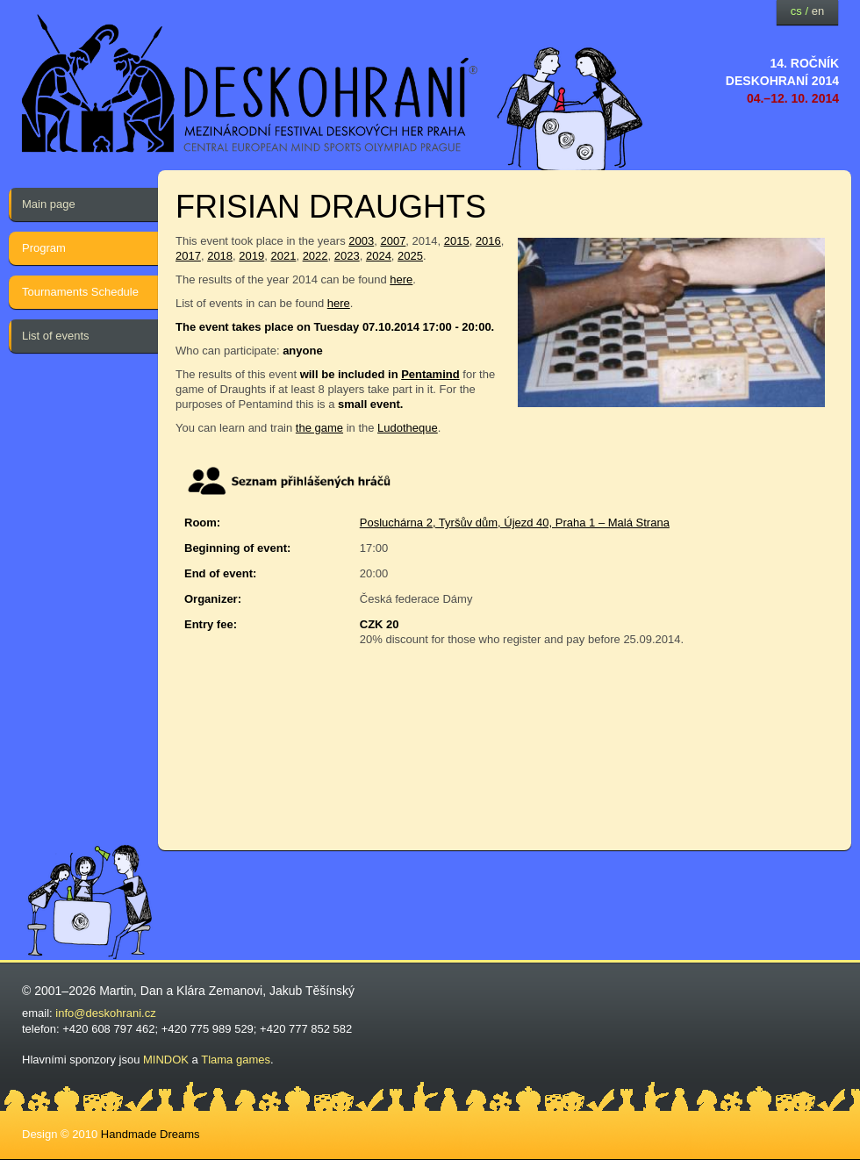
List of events (56, 335)
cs (796, 11)
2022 (315, 255)
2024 (378, 255)
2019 (251, 255)
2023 (347, 255)
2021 (283, 255)
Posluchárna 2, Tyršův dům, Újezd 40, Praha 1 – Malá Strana (515, 522)
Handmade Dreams (150, 1134)
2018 (220, 255)
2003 (361, 240)
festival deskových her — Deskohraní (250, 84)
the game (319, 427)
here (401, 279)
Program (44, 247)
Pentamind (430, 374)
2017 (188, 255)
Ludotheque (407, 427)
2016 (488, 240)
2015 (456, 240)
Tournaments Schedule (80, 291)
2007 (392, 240)
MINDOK (166, 1059)
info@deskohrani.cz (105, 1013)
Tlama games (235, 1059)
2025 (410, 255)
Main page (48, 204)
